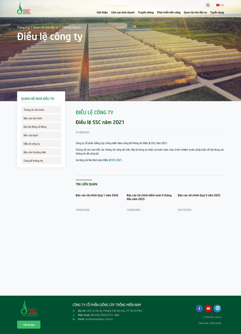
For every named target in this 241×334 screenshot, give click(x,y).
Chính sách (203, 323)
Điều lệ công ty (71, 27)
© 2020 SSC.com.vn (212, 317)
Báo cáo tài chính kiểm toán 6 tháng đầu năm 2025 (149, 197)
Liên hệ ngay (29, 324)
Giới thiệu (102, 12)
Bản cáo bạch (31, 135)
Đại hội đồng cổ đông (35, 126)
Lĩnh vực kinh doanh (123, 12)
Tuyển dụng (217, 12)
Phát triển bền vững (168, 12)
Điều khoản (215, 323)
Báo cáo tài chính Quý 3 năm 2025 (199, 195)
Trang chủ (23, 27)
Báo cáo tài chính (33, 118)
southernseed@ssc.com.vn (99, 318)
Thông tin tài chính (41, 109)
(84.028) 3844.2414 (102, 314)
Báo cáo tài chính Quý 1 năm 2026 (97, 195)
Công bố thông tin (33, 160)
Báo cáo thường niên (35, 152)
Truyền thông (146, 12)
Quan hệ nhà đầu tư (195, 12)
